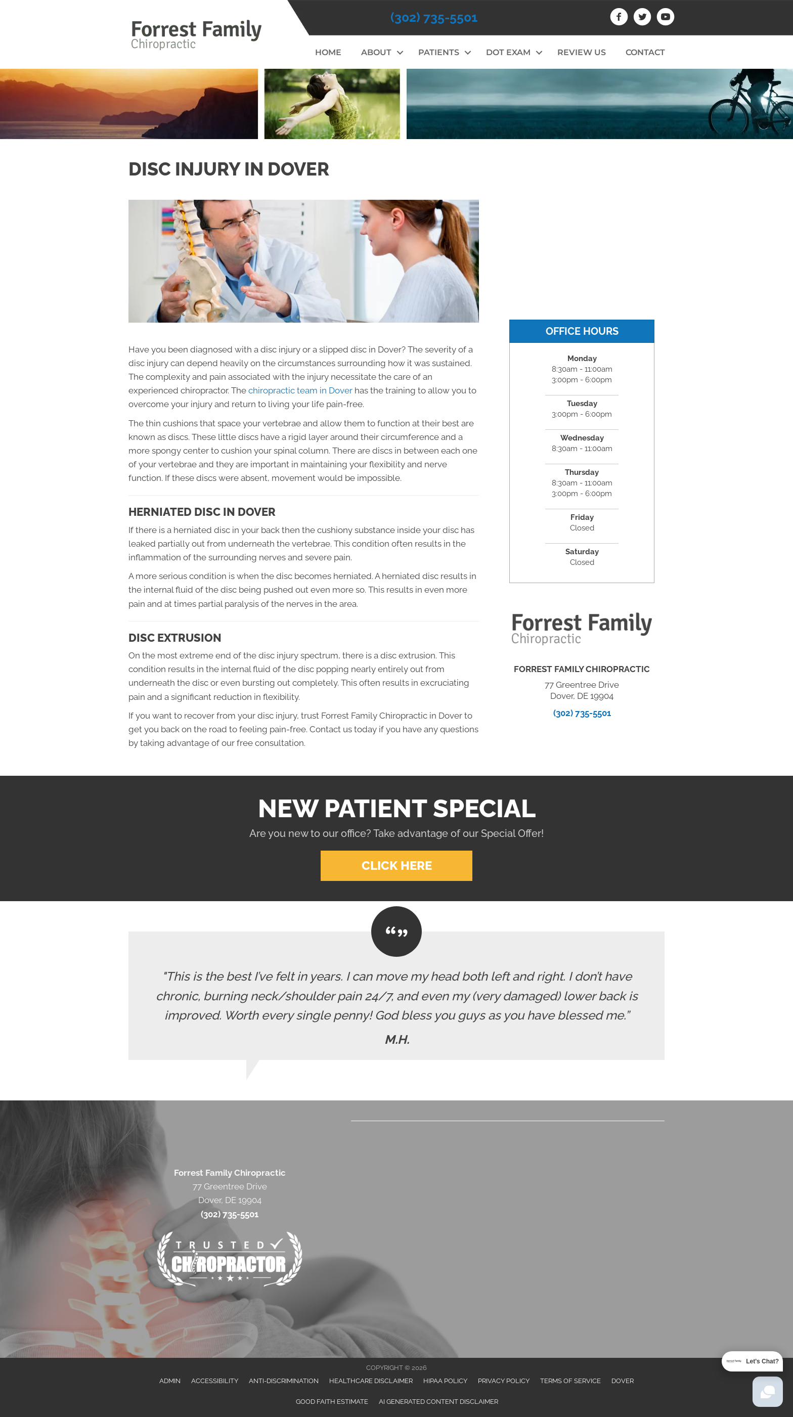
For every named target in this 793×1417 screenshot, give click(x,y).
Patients (438, 52)
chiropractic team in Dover (300, 390)
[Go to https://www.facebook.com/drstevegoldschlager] (619, 18)
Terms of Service (570, 1381)
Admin (170, 1381)
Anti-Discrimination (284, 1381)
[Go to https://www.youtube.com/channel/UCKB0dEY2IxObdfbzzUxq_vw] (665, 18)
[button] (399, 52)
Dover (622, 1381)
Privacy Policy (504, 1381)
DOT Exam (508, 52)
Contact (645, 52)
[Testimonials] (396, 996)
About (376, 52)
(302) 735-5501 (433, 17)
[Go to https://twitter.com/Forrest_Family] (642, 18)
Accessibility (214, 1381)
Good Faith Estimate (332, 1401)
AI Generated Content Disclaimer (438, 1401)
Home (328, 52)
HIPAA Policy (445, 1381)
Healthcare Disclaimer (371, 1381)
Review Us (581, 52)
